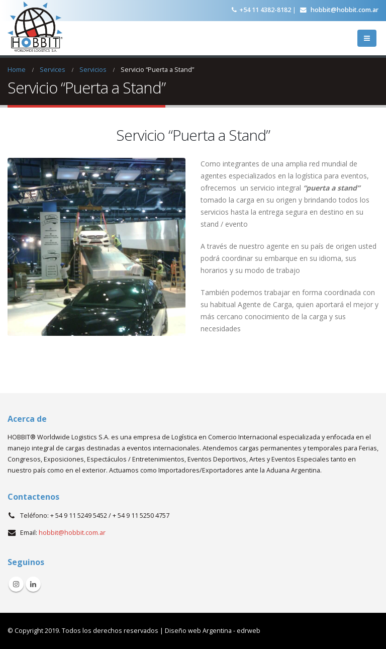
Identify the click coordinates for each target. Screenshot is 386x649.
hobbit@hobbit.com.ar (339, 9)
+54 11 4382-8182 (261, 9)
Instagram (16, 584)
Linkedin (33, 584)
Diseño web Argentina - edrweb (212, 630)
